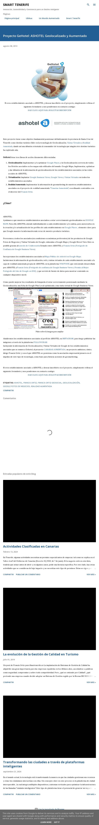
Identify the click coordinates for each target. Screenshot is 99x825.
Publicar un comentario (28, 574)
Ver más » (91, 574)
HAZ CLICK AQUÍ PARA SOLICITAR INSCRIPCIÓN (49, 110)
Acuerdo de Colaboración (29, 246)
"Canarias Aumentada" (59, 188)
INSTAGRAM (67, 338)
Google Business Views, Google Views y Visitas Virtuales (54, 177)
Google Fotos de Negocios (16, 386)
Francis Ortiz (27, 192)
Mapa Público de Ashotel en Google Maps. (63, 256)
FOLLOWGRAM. (41, 342)
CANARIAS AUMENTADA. (55, 349)
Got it (57, 822)
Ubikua (27, 18)
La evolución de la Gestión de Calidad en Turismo (41, 654)
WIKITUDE (64, 264)
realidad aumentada (41, 386)
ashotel (18, 382)
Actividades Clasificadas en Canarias (31, 546)
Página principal (10, 18)
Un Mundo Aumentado (47, 18)
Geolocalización (71, 382)
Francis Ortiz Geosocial (50, 382)
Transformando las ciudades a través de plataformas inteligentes (43, 764)
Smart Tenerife (16, 4)
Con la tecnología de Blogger (49, 809)
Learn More (45, 822)
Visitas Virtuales (74, 143)
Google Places (53, 163)
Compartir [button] (8, 390)
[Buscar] (88, 4)
